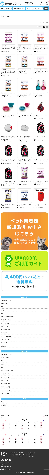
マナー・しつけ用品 (6, 336)
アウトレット (4, 401)
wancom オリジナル (6, 300)
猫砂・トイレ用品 (5, 387)
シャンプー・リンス (6, 320)
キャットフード (5, 357)
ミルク (2, 310)
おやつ (2, 306)
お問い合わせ (31, 456)
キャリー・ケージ (5, 339)
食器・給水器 (4, 326)
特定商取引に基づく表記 (31, 453)
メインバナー (4, 405)
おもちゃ (3, 313)
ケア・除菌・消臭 (5, 329)
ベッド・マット (5, 342)
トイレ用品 (4, 333)
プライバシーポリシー (22, 455)
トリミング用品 (5, 323)
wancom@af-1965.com (7, 469)
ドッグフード (4, 303)
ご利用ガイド (13, 452)
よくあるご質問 (14, 454)
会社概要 (21, 452)
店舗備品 (3, 346)
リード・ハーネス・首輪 (7, 316)
